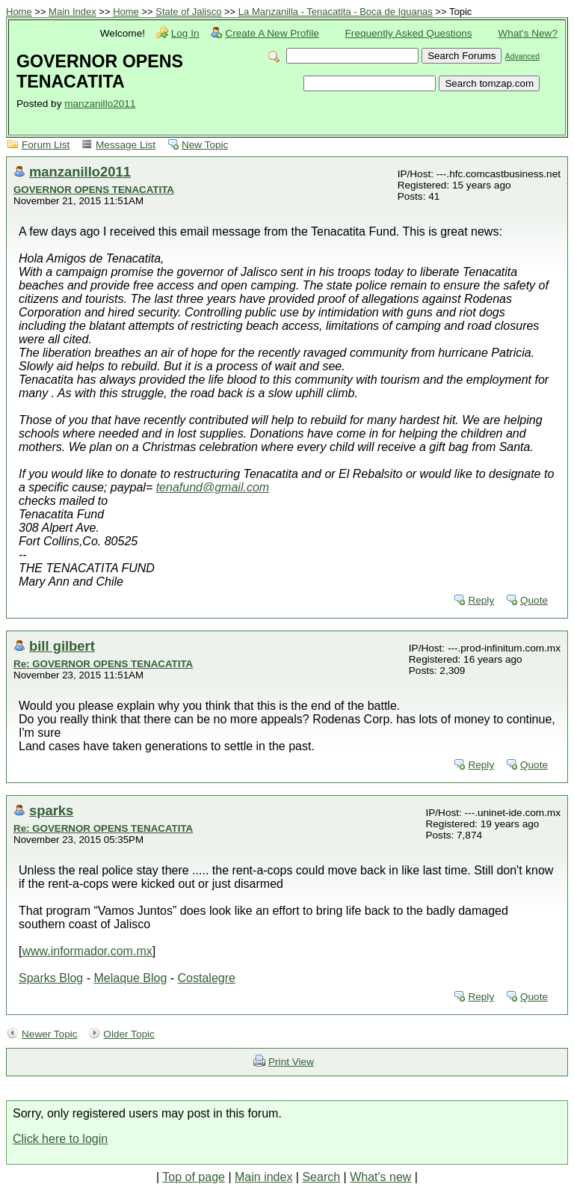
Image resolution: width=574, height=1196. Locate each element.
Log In (185, 33)
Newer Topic (50, 1034)
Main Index (72, 11)
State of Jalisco (188, 11)
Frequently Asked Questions (408, 33)
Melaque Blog (130, 978)
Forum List (46, 144)
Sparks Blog (51, 978)
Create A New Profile (271, 33)
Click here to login (60, 1138)
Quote (534, 600)
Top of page (193, 1177)
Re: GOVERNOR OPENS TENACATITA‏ (103, 663)
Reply (481, 600)
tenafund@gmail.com (212, 487)
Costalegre (206, 978)
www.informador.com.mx (87, 951)
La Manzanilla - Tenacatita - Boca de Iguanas (335, 11)
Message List (125, 144)
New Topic (205, 144)
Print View (291, 1061)
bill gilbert (62, 646)
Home (19, 11)
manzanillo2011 (99, 103)
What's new (380, 1177)
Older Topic (129, 1034)
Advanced (522, 56)
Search (321, 1177)
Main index (263, 1177)
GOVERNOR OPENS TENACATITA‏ (93, 189)
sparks (51, 810)
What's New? (528, 33)
